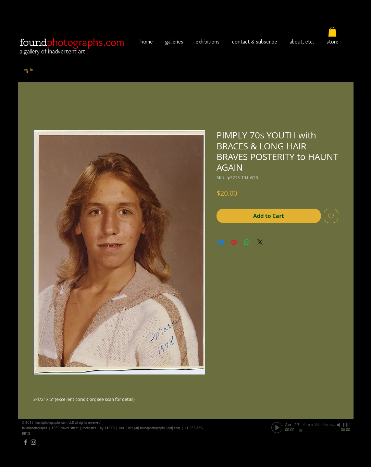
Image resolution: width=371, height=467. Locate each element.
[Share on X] (260, 242)
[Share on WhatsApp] (247, 242)
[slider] (346, 425)
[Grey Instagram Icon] (33, 442)
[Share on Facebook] (221, 242)
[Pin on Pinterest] (234, 242)
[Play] (277, 427)
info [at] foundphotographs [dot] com (154, 428)
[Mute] (339, 424)
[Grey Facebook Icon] (25, 442)
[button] (332, 32)
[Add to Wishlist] (331, 216)
